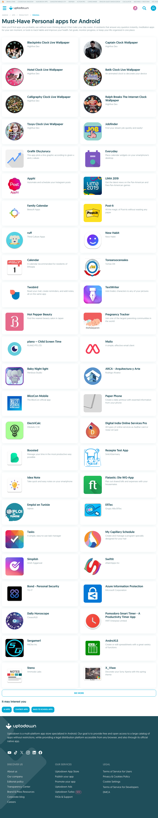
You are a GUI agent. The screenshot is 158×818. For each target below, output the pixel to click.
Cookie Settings (111, 781)
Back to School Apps (43, 709)
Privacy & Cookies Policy (116, 776)
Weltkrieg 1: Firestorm (141, 2)
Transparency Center (18, 786)
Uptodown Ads (63, 786)
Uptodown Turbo (68, 791)
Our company (15, 776)
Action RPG (81, 2)
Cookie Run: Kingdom (25, 2)
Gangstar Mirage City (58, 2)
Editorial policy (15, 781)
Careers (11, 801)
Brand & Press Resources (20, 791)
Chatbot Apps (21, 709)
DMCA (106, 792)
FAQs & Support (64, 796)
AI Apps (7, 709)
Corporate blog (16, 796)
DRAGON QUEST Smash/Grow (109, 2)
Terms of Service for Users (117, 771)
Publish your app (64, 776)
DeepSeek (72, 2)
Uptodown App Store (67, 771)
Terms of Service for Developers (121, 787)
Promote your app (65, 781)
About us (12, 771)
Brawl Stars (11, 2)
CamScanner (92, 2)
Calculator (127, 2)
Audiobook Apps (41, 2)
